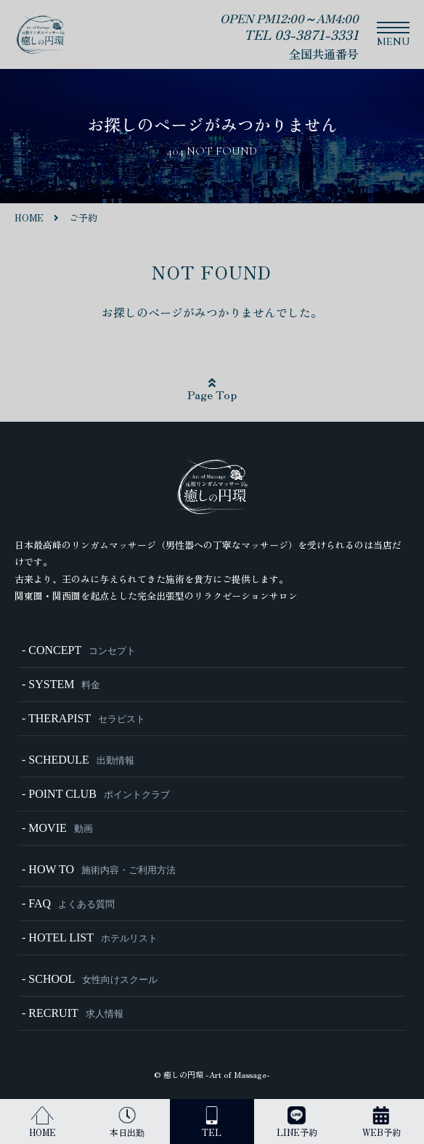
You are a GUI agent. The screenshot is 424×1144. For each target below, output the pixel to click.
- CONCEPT (79, 650)
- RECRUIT (72, 1013)
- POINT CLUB (96, 794)
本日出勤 (127, 1122)
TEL (211, 1122)
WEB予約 (381, 1122)
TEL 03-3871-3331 (301, 34)
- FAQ (68, 903)
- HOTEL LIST (90, 937)
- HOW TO (99, 869)
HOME (42, 1122)
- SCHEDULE (78, 759)
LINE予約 (297, 1122)
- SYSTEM (61, 684)
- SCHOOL (90, 979)
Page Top (212, 390)
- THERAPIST (83, 718)
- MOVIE (57, 828)
